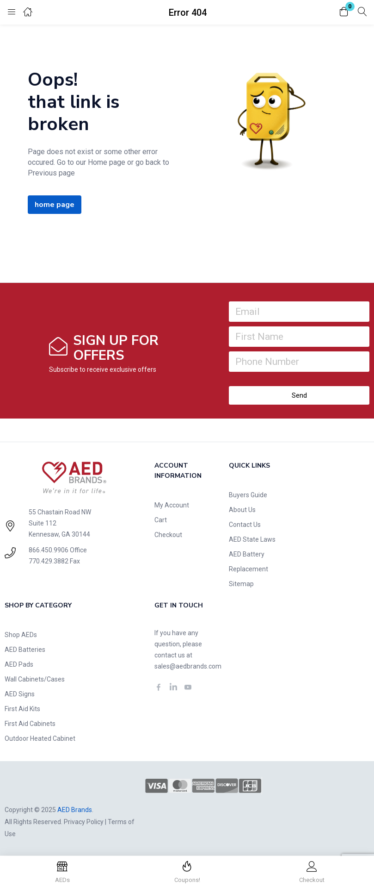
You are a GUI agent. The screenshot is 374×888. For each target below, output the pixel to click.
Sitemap (241, 584)
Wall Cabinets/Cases (35, 679)
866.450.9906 (48, 550)
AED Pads (19, 664)
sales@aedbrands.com (187, 666)
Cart (160, 520)
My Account (171, 505)
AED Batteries (25, 649)
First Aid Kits (22, 709)
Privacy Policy (84, 821)
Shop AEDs (21, 634)
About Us (242, 509)
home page (54, 205)
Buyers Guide (248, 495)
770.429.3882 (48, 561)
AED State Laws (252, 539)
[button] (344, 12)
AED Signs (20, 694)
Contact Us (245, 524)
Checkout (168, 534)
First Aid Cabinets (30, 723)
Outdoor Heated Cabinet (40, 738)
